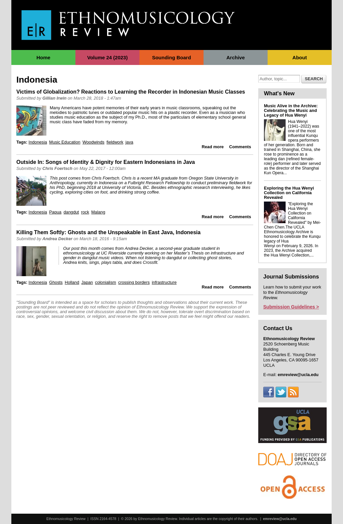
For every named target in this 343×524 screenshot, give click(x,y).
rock (85, 212)
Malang (98, 212)
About (299, 57)
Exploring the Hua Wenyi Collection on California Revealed (289, 193)
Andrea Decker (57, 238)
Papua (55, 212)
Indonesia (38, 142)
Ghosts (55, 282)
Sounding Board (171, 57)
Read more (213, 146)
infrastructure (164, 282)
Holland (72, 282)
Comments (240, 146)
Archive (235, 57)
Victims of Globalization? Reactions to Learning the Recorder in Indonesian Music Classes (130, 92)
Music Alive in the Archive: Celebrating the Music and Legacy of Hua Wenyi (291, 110)
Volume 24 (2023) (107, 57)
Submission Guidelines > (291, 306)
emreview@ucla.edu (280, 519)
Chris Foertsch (57, 168)
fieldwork (114, 142)
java (129, 142)
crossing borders (133, 282)
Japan (87, 282)
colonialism (105, 282)
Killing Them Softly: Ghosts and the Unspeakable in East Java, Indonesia (108, 232)
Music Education (64, 142)
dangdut (71, 212)
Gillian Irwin (54, 98)
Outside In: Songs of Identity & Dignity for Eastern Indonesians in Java (105, 162)
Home (43, 57)
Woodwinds (93, 142)
